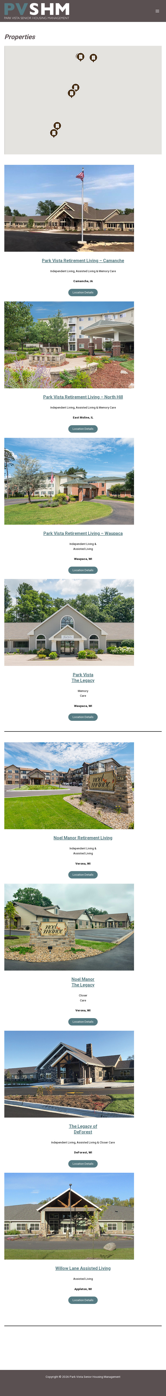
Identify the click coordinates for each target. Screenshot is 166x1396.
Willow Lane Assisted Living (83, 1268)
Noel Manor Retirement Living (83, 837)
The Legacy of (83, 1126)
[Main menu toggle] (157, 11)
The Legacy (83, 680)
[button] (54, 133)
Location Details (83, 292)
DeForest (83, 1132)
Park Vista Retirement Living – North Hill (83, 397)
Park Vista (83, 674)
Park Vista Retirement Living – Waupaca (83, 533)
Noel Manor (83, 979)
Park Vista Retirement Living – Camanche (83, 260)
